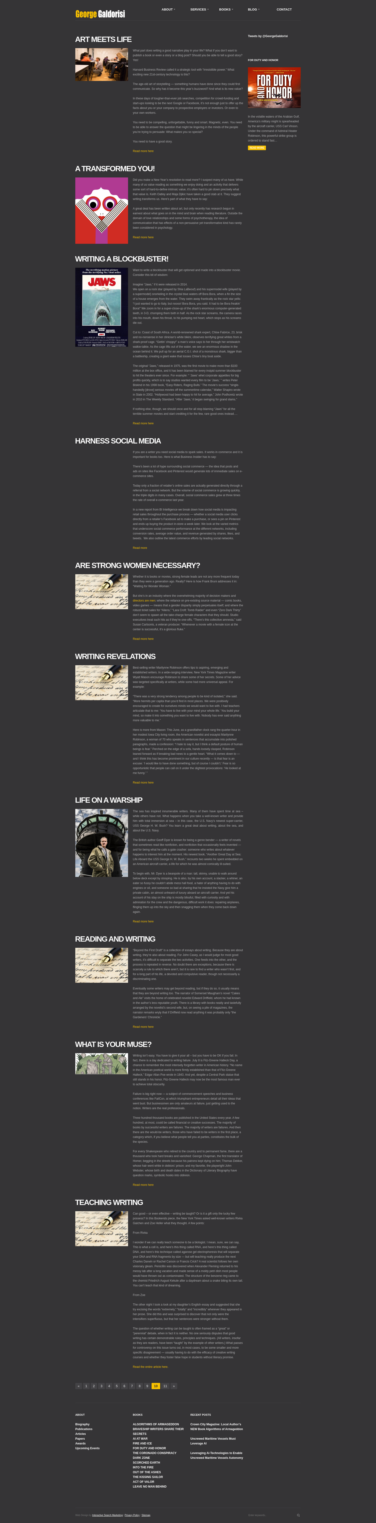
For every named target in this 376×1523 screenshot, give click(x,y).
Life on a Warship (108, 800)
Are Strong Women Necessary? (137, 565)
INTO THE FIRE (143, 1467)
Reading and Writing (115, 939)
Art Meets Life (103, 39)
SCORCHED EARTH (146, 1462)
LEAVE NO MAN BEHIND (149, 1486)
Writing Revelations (115, 656)
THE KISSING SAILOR (148, 1477)
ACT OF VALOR (143, 1481)
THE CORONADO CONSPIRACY (154, 1453)
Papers (80, 1438)
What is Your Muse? (113, 1044)
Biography (82, 1424)
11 (165, 1386)
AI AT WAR (140, 1438)
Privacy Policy (132, 1515)
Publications (83, 1429)
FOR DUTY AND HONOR (149, 1448)
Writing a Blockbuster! (121, 259)
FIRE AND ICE (142, 1443)
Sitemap (145, 1515)
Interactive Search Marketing (107, 1515)
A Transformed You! (115, 168)
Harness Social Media (118, 441)
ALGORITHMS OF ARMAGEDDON (156, 1424)
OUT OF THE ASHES (147, 1472)
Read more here (143, 151)
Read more (140, 548)
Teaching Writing (109, 1202)
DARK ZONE (141, 1458)
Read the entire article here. (150, 1367)
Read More (257, 148)
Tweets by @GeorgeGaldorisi (268, 36)
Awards (80, 1443)
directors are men (144, 600)
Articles (80, 1434)
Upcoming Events (87, 1448)
